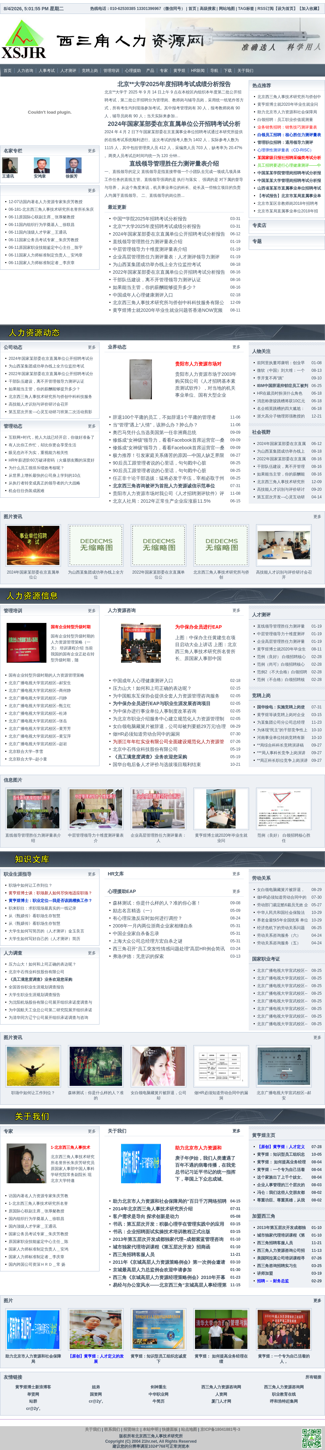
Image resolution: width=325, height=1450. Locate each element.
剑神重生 (158, 1387)
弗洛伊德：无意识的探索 (138, 956)
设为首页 (285, 8)
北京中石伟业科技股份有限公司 (145, 749)
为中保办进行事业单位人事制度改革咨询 (154, 711)
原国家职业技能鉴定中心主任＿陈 (38, 1241)
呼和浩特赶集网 (284, 1401)
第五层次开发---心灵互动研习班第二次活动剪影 (50, 412)
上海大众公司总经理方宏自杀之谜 (147, 941)
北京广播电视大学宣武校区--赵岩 (38, 744)
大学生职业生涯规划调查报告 (34, 994)
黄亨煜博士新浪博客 (33, 1387)
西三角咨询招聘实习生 (277, 1265)
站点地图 (189, 1429)
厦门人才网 (221, 1401)
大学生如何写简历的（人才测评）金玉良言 (46, 931)
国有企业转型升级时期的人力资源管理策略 (46, 675)
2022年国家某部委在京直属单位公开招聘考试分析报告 (169, 272)
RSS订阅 (265, 8)
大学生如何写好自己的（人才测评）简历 (44, 938)
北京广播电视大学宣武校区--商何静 (40, 690)
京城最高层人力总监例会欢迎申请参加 (152, 1269)
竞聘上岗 (90, 70)
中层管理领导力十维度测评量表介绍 (150, 249)
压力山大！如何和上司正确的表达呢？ (152, 688)
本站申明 (151, 1429)
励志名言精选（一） (134, 910)
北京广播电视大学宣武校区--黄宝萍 (40, 736)
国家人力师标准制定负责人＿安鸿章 (51, 255)
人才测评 (68, 70)
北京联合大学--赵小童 (28, 759)
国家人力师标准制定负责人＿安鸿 (38, 1249)
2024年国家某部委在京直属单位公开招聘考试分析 (174, 124)
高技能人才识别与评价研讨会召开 (38, 404)
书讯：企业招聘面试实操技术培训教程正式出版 (161, 1231)
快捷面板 (170, 1429)
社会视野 (261, 432)
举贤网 (33, 1394)
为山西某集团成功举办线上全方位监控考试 (157, 264)
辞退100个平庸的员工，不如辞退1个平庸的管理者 (164, 417)
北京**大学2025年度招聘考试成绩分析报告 (174, 84)
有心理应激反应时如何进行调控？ (147, 918)
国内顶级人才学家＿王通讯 (43, 232)
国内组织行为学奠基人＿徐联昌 (47, 224)
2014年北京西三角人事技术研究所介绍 (153, 1208)
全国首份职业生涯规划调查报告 (36, 987)
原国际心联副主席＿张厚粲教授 (47, 217)
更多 (92, 347)
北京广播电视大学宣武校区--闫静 (38, 698)
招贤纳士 (131, 1429)
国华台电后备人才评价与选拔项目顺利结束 (157, 764)
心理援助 (133, 70)
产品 (150, 70)
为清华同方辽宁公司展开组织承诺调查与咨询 (48, 1017)
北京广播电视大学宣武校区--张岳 (38, 721)
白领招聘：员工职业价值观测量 (285, 119)
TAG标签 (246, 8)
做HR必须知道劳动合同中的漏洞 (146, 734)
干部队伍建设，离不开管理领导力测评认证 (157, 279)
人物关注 (261, 351)
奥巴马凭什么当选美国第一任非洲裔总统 (154, 432)
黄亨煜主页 (263, 1135)
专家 (164, 70)
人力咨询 (25, 70)
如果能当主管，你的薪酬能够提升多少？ (154, 287)
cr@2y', (96, 1401)
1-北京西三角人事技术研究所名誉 (38, 1203)
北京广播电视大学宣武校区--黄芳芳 (40, 728)
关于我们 (245, 70)
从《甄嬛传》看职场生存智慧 (34, 916)
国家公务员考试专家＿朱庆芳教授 (49, 240)
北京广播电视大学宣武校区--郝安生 (40, 683)
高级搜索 (208, 8)
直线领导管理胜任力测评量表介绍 (174, 163)
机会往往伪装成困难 (26, 490)
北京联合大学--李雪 (26, 751)
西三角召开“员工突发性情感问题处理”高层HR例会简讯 (169, 948)
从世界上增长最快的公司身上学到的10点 (45, 475)
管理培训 (111, 70)
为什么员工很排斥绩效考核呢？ (36, 468)
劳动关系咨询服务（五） (279, 943)
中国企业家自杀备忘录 (136, 933)
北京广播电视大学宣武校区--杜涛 (38, 713)
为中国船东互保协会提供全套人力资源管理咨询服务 (166, 695)
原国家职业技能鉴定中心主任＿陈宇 (51, 247)
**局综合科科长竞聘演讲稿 (280, 745)
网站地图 (227, 8)
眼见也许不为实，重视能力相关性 (38, 452)
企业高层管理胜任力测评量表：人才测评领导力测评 (166, 256)
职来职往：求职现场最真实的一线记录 (42, 908)
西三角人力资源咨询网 (221, 1387)
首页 (192, 8)
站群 (33, 1401)
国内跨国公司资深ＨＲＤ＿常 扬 (37, 1264)
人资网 (221, 1394)
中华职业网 (158, 1394)
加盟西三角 (263, 1216)
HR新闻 (198, 70)
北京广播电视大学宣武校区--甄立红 (40, 705)
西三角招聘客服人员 (134, 1254)
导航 (214, 70)
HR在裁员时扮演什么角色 (279, 393)
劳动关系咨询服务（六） (279, 935)
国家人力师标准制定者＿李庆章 (47, 262)
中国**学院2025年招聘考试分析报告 (150, 218)
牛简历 (158, 1401)
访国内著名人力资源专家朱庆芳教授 (51, 201)
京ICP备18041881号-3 (220, 1429)
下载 (228, 70)
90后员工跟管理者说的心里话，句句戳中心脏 (159, 463)
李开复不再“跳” (270, 378)
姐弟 (96, 1387)
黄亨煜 (179, 70)
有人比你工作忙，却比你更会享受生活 (42, 445)
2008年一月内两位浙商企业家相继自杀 (153, 925)
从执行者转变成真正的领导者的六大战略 (44, 483)
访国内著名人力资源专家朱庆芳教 (38, 1196)
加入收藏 (309, 8)
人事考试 (47, 70)
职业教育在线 (284, 1394)
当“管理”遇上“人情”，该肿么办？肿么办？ (155, 424)
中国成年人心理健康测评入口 (143, 295)
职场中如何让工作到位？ (30, 885)
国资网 (96, 1394)
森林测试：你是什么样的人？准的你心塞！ (157, 903)
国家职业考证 (266, 959)
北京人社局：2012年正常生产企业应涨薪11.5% (162, 501)
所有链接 (313, 1377)
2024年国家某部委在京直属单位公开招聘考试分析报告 (169, 234)
